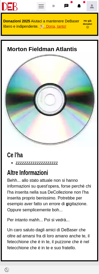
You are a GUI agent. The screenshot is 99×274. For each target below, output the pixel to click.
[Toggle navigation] (41, 6)
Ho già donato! (87, 24)
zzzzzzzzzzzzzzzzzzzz (37, 162)
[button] (54, 6)
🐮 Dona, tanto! (53, 26)
